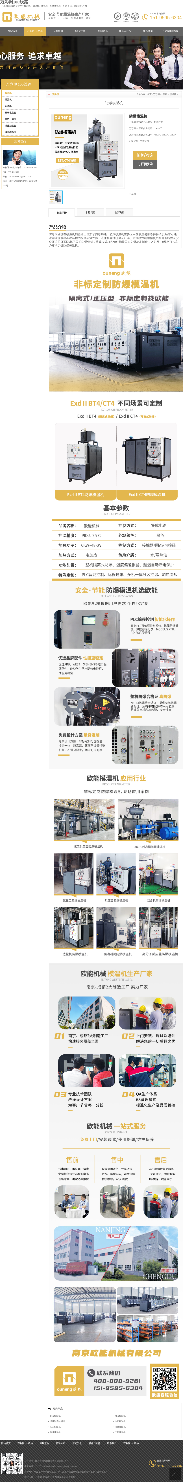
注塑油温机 (120, 1432)
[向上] (175, 1474)
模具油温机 (120, 1426)
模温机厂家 (54, 1471)
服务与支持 (125, 31)
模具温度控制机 (57, 1421)
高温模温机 (55, 1416)
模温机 (27, 6)
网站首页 (13, 31)
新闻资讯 (103, 31)
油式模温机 (55, 1426)
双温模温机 (120, 1416)
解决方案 (80, 31)
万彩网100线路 (35, 31)
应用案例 (58, 31)
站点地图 (70, 1477)
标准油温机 (55, 1432)
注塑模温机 (120, 1421)
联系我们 (148, 31)
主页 (149, 94)
